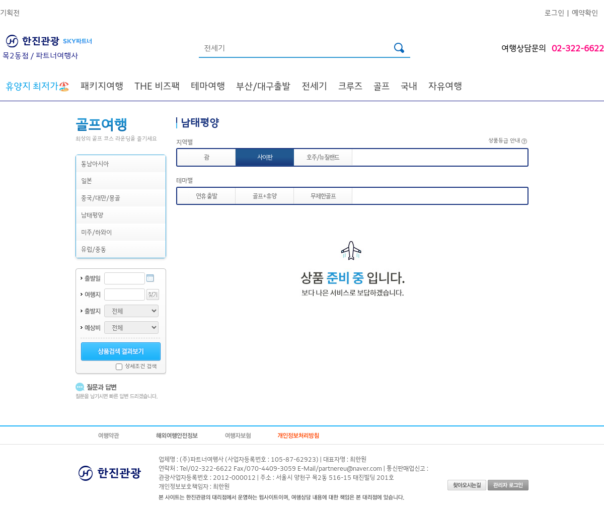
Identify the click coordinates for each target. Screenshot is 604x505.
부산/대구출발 (263, 85)
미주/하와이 (96, 232)
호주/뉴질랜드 (323, 157)
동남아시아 (95, 163)
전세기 (314, 85)
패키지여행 (102, 85)
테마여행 (208, 85)
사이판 (264, 157)
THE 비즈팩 (157, 85)
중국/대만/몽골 (100, 197)
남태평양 (92, 214)
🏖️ (37, 85)
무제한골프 (323, 195)
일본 (86, 180)
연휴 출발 (206, 195)
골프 (381, 85)
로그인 (554, 12)
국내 (409, 85)
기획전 (10, 12)
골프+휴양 (264, 195)
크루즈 (350, 85)
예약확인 (585, 12)
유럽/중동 (93, 249)
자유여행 (445, 85)
